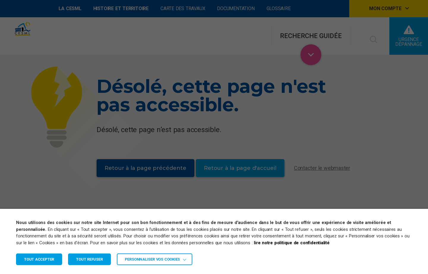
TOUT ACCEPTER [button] (39, 259)
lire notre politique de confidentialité (292, 242)
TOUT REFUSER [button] (89, 259)
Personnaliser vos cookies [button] (152, 259)
